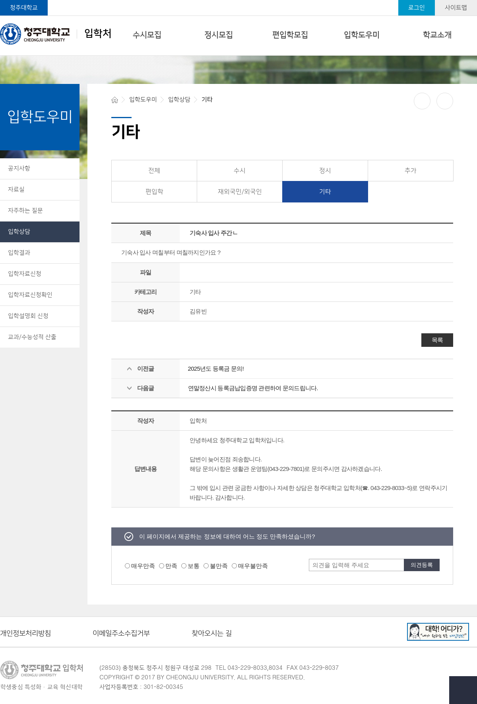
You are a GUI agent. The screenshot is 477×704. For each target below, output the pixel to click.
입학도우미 (362, 35)
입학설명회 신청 (28, 316)
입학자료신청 (24, 273)
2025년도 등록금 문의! (216, 368)
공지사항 (19, 168)
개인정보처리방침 (25, 634)
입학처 (56, 34)
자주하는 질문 (25, 210)
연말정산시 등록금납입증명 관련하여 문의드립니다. (253, 388)
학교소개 (437, 35)
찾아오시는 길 (212, 634)
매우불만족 (253, 565)
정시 (325, 170)
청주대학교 (24, 7)
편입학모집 (290, 35)
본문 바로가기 (238, 0)
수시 (240, 170)
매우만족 (143, 565)
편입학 (154, 191)
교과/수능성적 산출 (32, 337)
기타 (325, 191)
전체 (154, 170)
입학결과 (19, 252)
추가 (411, 170)
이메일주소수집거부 (121, 634)
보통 (194, 565)
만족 (171, 565)
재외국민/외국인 (240, 191)
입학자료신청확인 (30, 295)
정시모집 (218, 35)
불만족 (219, 565)
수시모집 (147, 35)
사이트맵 (456, 7)
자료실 (16, 189)
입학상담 (19, 231)
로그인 (416, 7)
